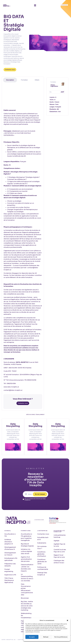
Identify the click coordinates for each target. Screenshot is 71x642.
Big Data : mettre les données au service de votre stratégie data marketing (27, 606)
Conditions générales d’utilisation (41, 554)
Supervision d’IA (10, 575)
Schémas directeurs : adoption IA (8, 542)
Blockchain (25, 598)
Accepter (32, 637)
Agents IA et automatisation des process (26, 559)
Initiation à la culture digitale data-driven (26, 551)
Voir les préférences (60, 637)
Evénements (41, 543)
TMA (6, 578)
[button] (67, 620)
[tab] (10, 80)
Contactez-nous (43, 534)
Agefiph (56, 541)
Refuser (45, 637)
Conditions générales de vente (42, 562)
